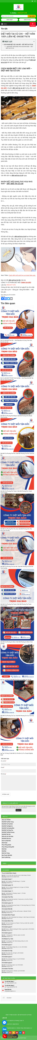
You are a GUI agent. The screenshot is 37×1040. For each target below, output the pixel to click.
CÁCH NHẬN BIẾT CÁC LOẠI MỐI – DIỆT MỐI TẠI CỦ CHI (18, 44)
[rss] (13, 1032)
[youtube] (23, 1032)
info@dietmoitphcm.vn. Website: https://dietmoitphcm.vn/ (19, 1028)
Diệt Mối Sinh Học (6, 838)
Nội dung (3, 774)
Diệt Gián (4, 849)
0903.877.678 (22, 13)
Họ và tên (3, 761)
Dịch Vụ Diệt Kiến (6, 840)
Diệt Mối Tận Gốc (6, 834)
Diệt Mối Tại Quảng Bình (8, 828)
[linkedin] (20, 1032)
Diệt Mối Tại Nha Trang (8, 821)
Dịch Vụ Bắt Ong (6, 857)
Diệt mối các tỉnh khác (7, 836)
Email (2, 767)
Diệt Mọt (4, 851)
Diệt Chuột (4, 842)
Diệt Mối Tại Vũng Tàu (7, 830)
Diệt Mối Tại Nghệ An (7, 826)
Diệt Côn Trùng (6, 853)
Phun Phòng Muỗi (6, 844)
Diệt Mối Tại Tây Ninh (7, 824)
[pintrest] (16, 1032)
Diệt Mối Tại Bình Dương (8, 832)
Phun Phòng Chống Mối (8, 847)
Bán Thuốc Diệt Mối (7, 855)
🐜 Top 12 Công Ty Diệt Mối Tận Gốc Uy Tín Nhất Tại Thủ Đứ (15, 679)
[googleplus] (10, 1032)
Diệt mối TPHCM (6, 819)
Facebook (9, 997)
